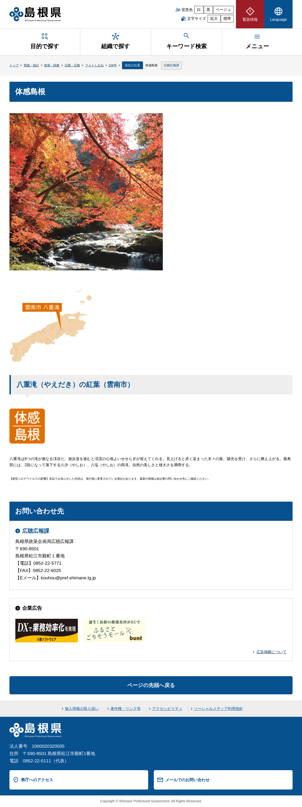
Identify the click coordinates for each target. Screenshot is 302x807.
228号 (113, 65)
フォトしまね (94, 65)
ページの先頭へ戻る (151, 685)
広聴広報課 (171, 65)
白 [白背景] (199, 10)
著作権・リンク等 (125, 709)
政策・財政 (51, 65)
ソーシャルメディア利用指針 (218, 709)
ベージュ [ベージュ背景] (223, 10)
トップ (14, 65)
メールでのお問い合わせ (187, 779)
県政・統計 (31, 65)
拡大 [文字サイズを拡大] (214, 19)
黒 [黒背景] (208, 10)
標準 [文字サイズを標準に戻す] (227, 19)
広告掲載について (271, 652)
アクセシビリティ (167, 709)
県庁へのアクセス (37, 779)
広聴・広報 (72, 65)
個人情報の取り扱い (82, 709)
